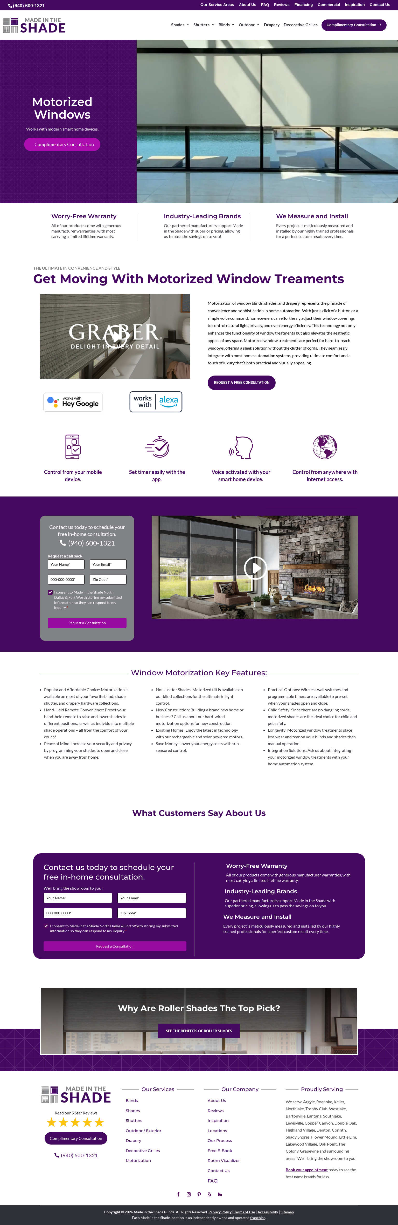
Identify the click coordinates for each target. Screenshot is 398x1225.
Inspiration (355, 5)
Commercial (329, 5)
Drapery (133, 1140)
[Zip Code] (108, 580)
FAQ (265, 5)
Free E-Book (220, 1150)
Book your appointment (307, 1169)
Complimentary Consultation (64, 144)
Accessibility (267, 1212)
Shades (133, 1110)
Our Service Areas (217, 5)
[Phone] (66, 580)
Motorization (138, 1160)
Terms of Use (244, 1212)
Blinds (132, 1100)
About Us (247, 5)
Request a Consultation (87, 623)
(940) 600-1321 (91, 543)
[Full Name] (66, 564)
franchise (257, 1217)
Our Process (220, 1140)
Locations (217, 1130)
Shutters (134, 1120)
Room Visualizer (224, 1160)
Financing (304, 5)
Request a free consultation (241, 382)
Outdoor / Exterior (143, 1130)
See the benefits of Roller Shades (199, 1031)
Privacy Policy (220, 1212)
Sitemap (287, 1212)
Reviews (282, 5)
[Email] (108, 564)
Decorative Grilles (143, 1150)
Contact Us (380, 5)
